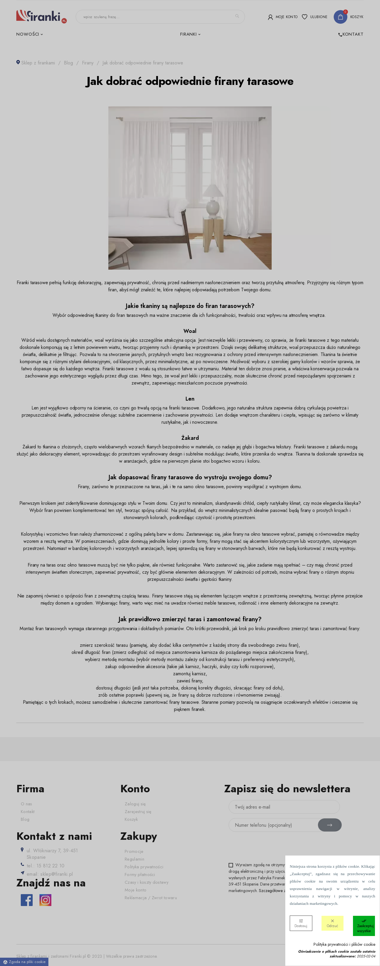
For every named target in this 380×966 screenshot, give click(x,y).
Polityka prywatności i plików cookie (344, 944)
